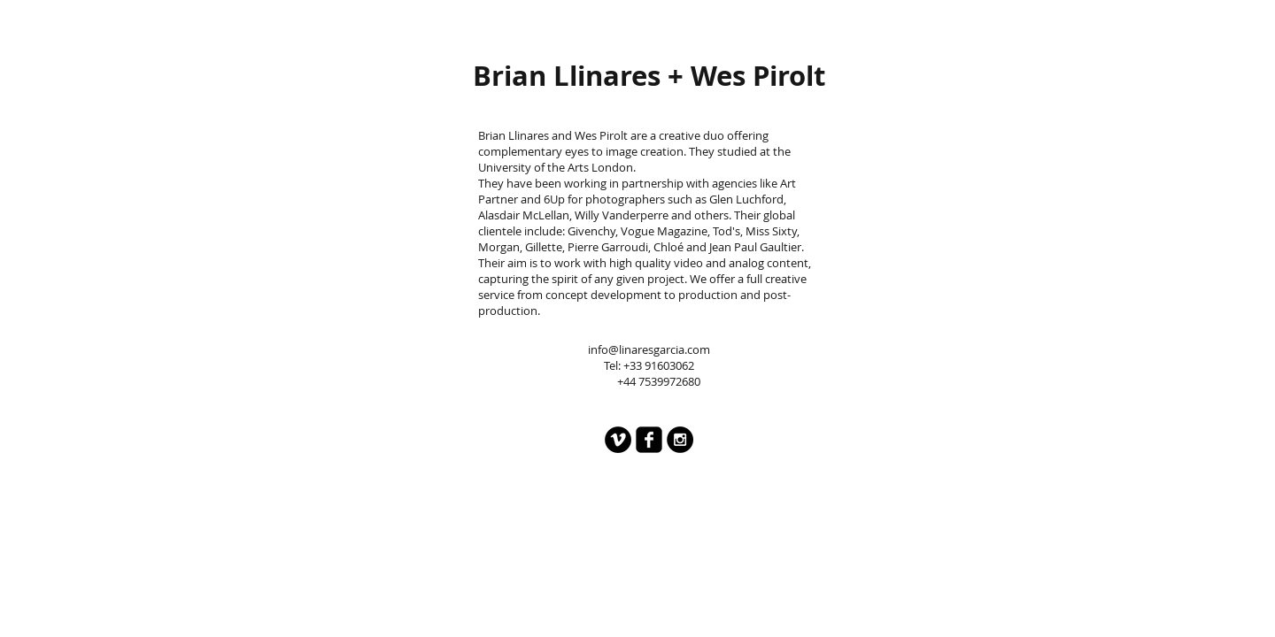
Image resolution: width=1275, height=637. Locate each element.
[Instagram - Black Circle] (680, 439)
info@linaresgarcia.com (649, 349)
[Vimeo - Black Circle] (618, 439)
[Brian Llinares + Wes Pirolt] (649, 76)
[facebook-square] (649, 439)
